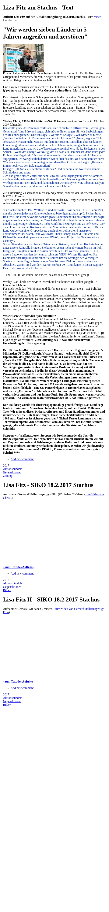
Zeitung (7, 475)
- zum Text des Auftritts (18, 567)
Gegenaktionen (12, 472)
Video (97, 16)
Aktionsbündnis (12, 469)
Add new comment (22, 459)
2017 (6, 465)
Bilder (7, 590)
